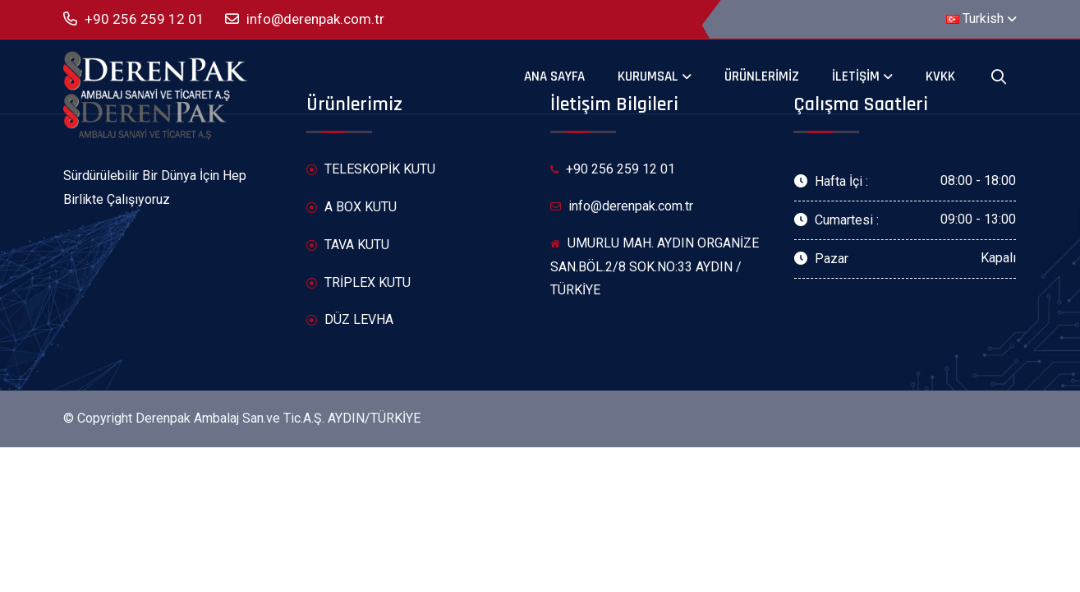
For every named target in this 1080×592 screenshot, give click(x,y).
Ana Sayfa (554, 76)
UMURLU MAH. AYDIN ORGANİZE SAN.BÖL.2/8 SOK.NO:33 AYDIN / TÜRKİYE (654, 266)
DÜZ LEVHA (349, 320)
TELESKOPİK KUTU (370, 169)
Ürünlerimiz (761, 76)
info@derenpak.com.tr (304, 19)
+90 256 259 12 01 (134, 19)
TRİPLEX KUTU (358, 283)
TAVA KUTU (347, 245)
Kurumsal (648, 76)
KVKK (940, 76)
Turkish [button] (975, 18)
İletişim (856, 76)
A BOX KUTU (351, 207)
